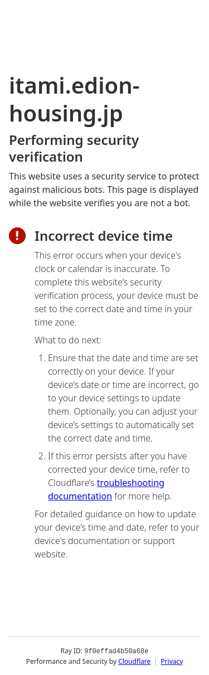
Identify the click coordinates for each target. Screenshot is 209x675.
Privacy (172, 661)
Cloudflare (134, 661)
